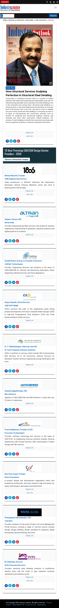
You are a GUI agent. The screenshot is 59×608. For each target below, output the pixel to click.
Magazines (29, 20)
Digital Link (29, 133)
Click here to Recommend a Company (16, 159)
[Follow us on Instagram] (57, 2)
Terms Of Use (30, 605)
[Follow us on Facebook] (47, 2)
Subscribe (5, 2)
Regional (53, 16)
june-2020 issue (40, 20)
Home (5, 20)
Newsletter (41, 605)
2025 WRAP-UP (18, 605)
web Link (29, 136)
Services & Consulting (16, 20)
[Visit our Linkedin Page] (54, 2)
